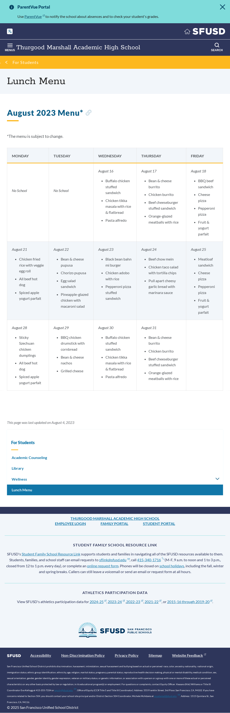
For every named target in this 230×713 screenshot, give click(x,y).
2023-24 (116, 601)
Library (18, 468)
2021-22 (153, 601)
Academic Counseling (29, 457)
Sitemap (155, 655)
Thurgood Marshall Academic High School (115, 518)
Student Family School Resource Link (51, 554)
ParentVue (34, 16)
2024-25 (98, 601)
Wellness (19, 479)
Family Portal (114, 523)
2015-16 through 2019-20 (190, 601)
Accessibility (40, 655)
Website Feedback (189, 655)
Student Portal (159, 523)
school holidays (171, 566)
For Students (26, 62)
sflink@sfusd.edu (114, 560)
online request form (102, 566)
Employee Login (70, 523)
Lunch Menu (22, 490)
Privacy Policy (127, 655)
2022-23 (134, 601)
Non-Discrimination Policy (83, 655)
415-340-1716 (150, 560)
